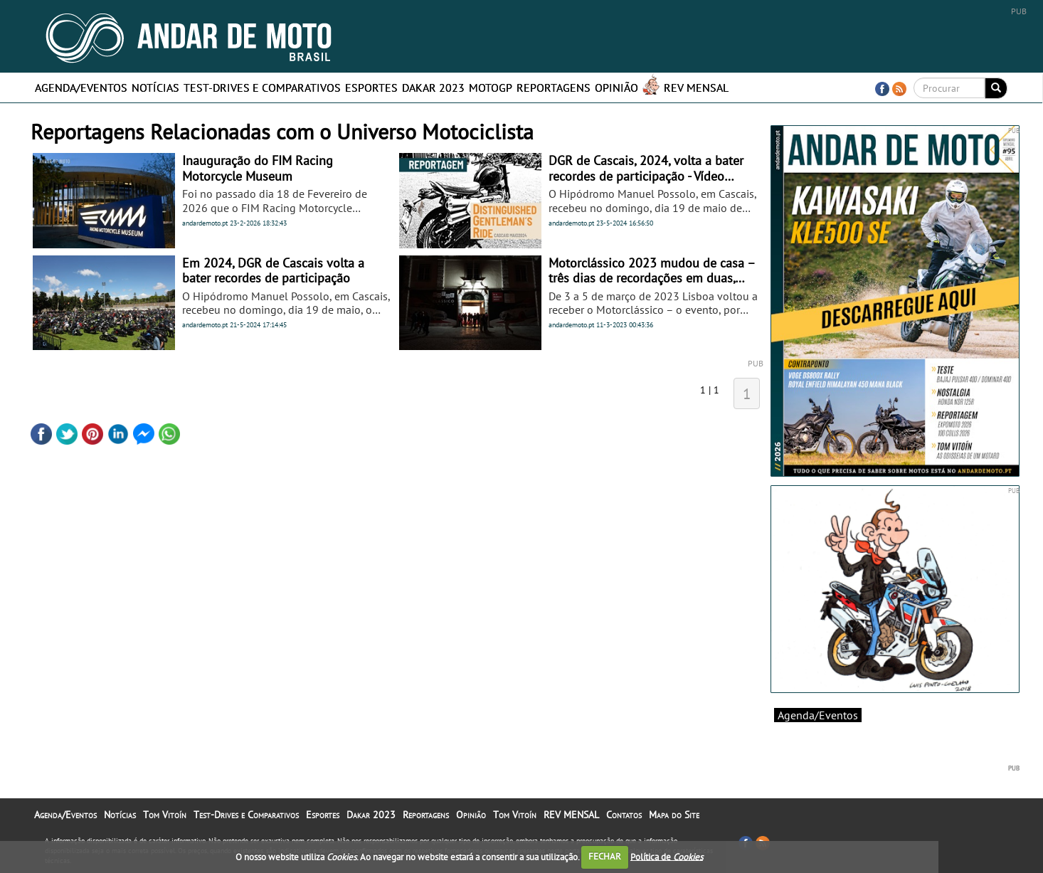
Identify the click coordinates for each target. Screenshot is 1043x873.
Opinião (616, 87)
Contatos (624, 814)
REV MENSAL (696, 87)
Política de (666, 856)
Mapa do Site (674, 814)
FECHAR (604, 856)
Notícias (155, 87)
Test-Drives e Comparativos (262, 87)
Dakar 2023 (433, 87)
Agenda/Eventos (81, 87)
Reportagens (554, 87)
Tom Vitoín (164, 814)
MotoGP (490, 87)
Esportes (371, 87)
